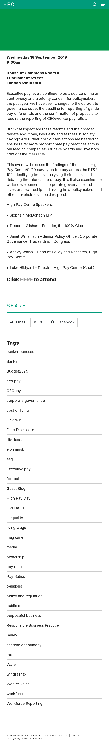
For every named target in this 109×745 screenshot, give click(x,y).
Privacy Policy (56, 735)
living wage (16, 527)
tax (9, 654)
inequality (15, 518)
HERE (26, 279)
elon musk (15, 449)
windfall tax (16, 674)
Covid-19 (14, 420)
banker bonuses (20, 351)
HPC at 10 (15, 508)
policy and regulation (24, 596)
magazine (15, 537)
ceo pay (14, 381)
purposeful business (24, 615)
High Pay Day (18, 498)
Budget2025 (17, 371)
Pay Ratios (16, 576)
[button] (103, 4)
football (13, 478)
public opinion (19, 606)
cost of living (18, 410)
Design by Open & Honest (24, 738)
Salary (12, 635)
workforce (15, 694)
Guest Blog (16, 488)
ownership (15, 557)
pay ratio (14, 566)
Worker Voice (18, 684)
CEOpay (14, 391)
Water (12, 664)
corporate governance (26, 400)
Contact (77, 735)
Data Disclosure (20, 430)
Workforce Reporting (24, 703)
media (12, 547)
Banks (12, 361)
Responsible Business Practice (33, 625)
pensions (14, 586)
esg (10, 459)
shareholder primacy (24, 645)
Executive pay (19, 469)
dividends (15, 439)
